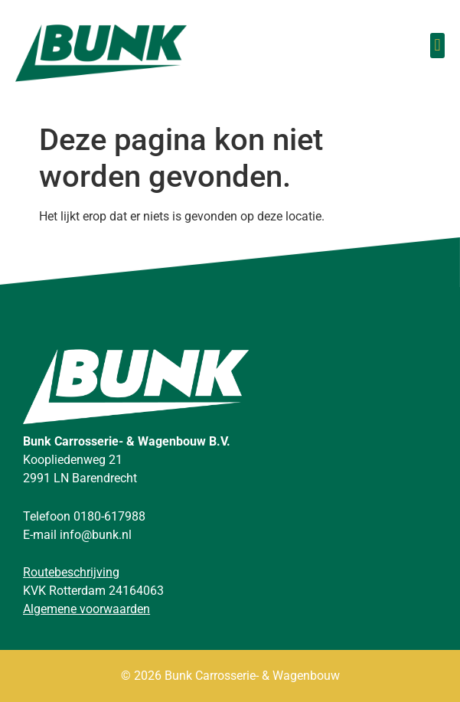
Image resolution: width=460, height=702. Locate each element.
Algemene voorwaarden (86, 609)
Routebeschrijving (71, 572)
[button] (437, 45)
